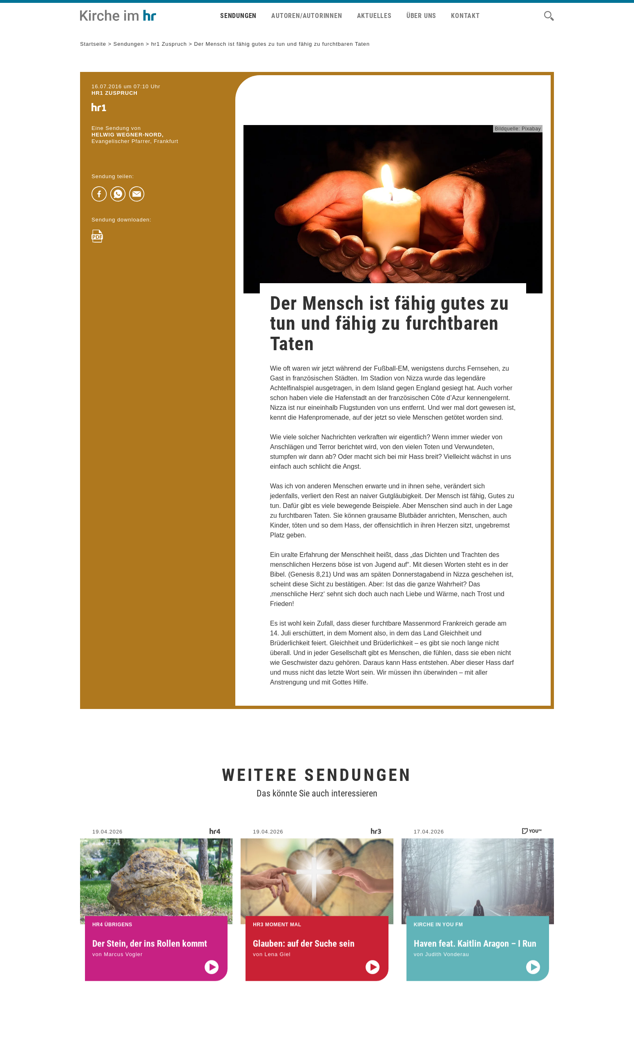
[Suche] (549, 16)
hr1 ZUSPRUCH (115, 93)
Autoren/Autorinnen (306, 16)
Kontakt (465, 16)
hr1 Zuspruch (169, 44)
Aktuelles (374, 16)
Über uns (421, 16)
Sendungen (238, 16)
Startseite (93, 44)
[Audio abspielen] (211, 974)
